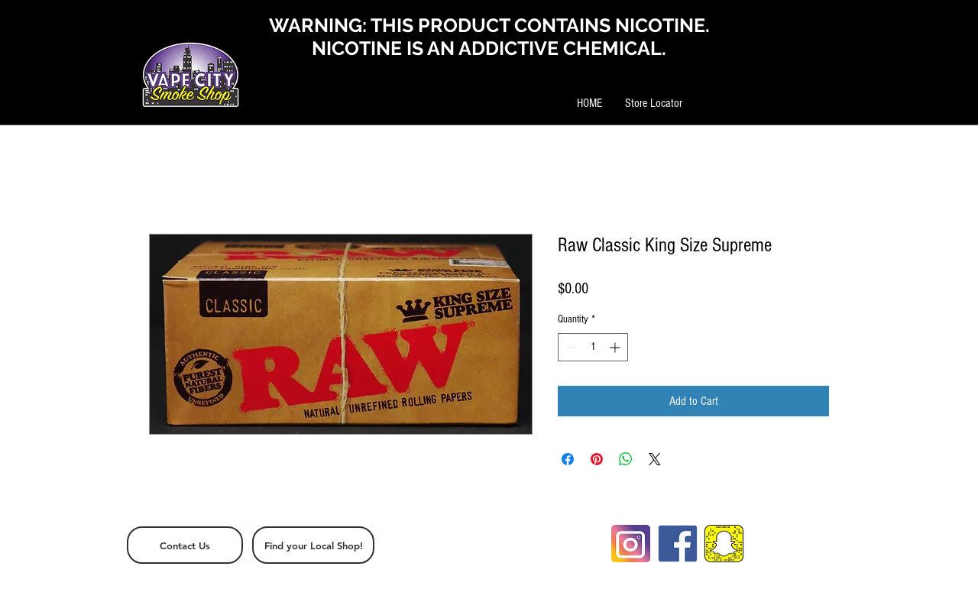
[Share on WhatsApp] (626, 459)
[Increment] (616, 347)
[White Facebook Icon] (820, 534)
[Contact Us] (185, 545)
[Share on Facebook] (568, 459)
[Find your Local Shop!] (313, 545)
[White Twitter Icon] (794, 534)
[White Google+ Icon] (845, 534)
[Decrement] (569, 347)
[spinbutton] (593, 347)
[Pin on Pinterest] (597, 459)
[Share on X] (655, 459)
